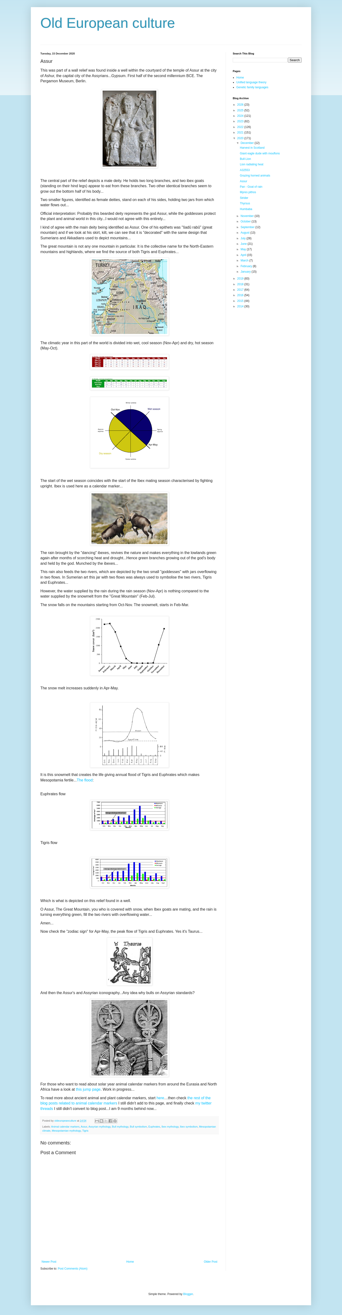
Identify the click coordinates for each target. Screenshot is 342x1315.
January (246, 271)
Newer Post (49, 1261)
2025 (240, 110)
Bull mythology (120, 1126)
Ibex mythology (170, 1126)
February (247, 266)
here (160, 1098)
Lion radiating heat (251, 164)
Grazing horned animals (255, 175)
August (245, 232)
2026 (240, 104)
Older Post (210, 1261)
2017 (240, 289)
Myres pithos (248, 192)
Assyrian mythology (99, 1126)
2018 (240, 284)
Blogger (188, 1294)
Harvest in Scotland (252, 147)
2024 (240, 116)
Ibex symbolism (189, 1126)
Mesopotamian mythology (66, 1130)
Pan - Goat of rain (251, 186)
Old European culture (107, 23)
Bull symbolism (138, 1126)
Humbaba (246, 209)
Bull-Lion (245, 159)
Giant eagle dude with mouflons (260, 153)
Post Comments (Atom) (72, 1268)
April (244, 255)
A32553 (245, 170)
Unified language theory (251, 82)
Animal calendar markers (65, 1126)
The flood (85, 780)
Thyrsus (245, 203)
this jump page (88, 1089)
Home (130, 1261)
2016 (240, 295)
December (248, 143)
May (244, 249)
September (248, 227)
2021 (240, 132)
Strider (244, 198)
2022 (240, 127)
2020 (240, 138)
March (245, 260)
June (244, 243)
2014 (240, 306)
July (244, 238)
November (248, 216)
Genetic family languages (252, 87)
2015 (240, 301)
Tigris (85, 1130)
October (246, 221)
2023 (240, 121)
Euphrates (154, 1126)
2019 (240, 278)
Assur (84, 1126)
